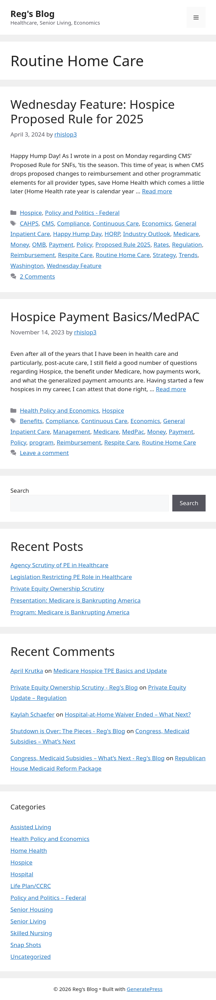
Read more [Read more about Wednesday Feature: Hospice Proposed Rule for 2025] (157, 191)
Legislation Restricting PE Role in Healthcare (71, 577)
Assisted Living (30, 827)
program (41, 442)
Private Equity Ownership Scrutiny (57, 589)
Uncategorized (30, 956)
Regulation (187, 244)
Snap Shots (25, 945)
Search (19, 490)
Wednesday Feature (74, 266)
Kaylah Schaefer (32, 714)
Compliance (73, 223)
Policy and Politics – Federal (48, 898)
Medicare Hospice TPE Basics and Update (110, 671)
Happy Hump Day (77, 234)
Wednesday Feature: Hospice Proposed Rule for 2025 (92, 111)
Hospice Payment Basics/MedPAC (105, 316)
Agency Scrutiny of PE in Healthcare (59, 565)
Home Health (28, 850)
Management (71, 432)
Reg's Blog (32, 13)
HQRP (112, 234)
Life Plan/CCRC (30, 886)
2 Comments (37, 276)
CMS (48, 223)
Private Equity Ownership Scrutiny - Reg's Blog (74, 687)
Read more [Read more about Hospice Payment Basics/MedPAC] (171, 389)
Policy (85, 244)
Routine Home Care (123, 255)
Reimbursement (32, 255)
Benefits (31, 421)
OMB (39, 244)
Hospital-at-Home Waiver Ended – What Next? (128, 714)
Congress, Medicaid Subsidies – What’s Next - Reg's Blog (87, 758)
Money (19, 244)
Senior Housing (31, 909)
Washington (27, 266)
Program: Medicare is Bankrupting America (69, 612)
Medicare (186, 234)
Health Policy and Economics (59, 410)
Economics (156, 223)
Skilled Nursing (31, 933)
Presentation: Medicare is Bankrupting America (75, 600)
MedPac (133, 432)
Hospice (31, 213)
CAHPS (29, 223)
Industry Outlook (146, 234)
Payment (61, 244)
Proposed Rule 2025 (122, 244)
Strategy (164, 255)
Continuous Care (116, 223)
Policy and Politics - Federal (82, 213)
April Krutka (26, 671)
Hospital (21, 874)
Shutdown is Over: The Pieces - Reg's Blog (67, 731)
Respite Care (75, 255)
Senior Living (28, 921)
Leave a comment (44, 453)
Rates (161, 244)
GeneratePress (145, 988)
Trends (188, 255)
